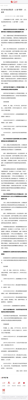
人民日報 (3, 383)
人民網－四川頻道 (19, 16)
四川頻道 (6, 5)
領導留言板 (19, 383)
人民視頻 (24, 383)
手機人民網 (14, 383)
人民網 (1, 5)
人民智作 (3, 390)
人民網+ (9, 383)
